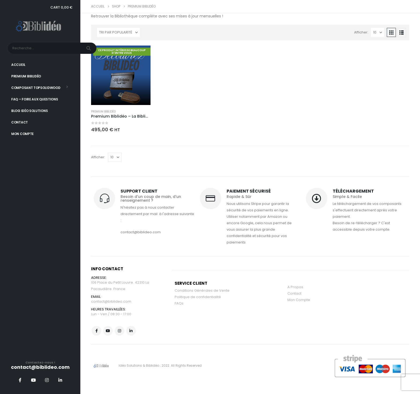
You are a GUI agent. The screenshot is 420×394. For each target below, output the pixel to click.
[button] (391, 32)
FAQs (179, 303)
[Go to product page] (121, 75)
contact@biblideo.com (111, 301)
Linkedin (131, 331)
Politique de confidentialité (198, 296)
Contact (19, 122)
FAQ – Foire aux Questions (34, 99)
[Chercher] (89, 48)
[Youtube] (33, 380)
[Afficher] (377, 32)
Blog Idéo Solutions (29, 110)
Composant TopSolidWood (35, 87)
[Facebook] (20, 380)
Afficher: (361, 32)
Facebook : (96, 331)
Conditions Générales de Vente (202, 290)
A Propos (295, 287)
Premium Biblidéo (26, 76)
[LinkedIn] (60, 380)
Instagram (119, 331)
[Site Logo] (40, 26)
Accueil (18, 64)
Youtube (108, 331)
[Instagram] (47, 380)
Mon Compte (22, 134)
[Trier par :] (118, 32)
